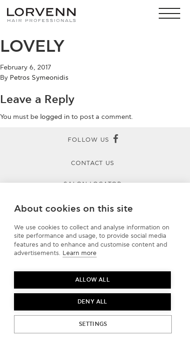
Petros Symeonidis (39, 78)
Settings (93, 324)
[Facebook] (115, 139)
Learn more (80, 253)
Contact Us (93, 163)
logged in (55, 117)
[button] (172, 13)
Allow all (92, 279)
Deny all (92, 301)
